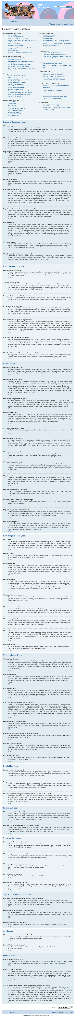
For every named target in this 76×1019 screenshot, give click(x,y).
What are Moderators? (49, 36)
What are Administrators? (50, 35)
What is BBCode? (12, 101)
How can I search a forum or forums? (53, 73)
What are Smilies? (13, 105)
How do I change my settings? (16, 57)
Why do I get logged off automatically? (18, 38)
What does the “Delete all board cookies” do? (20, 52)
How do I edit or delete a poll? (16, 84)
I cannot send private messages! (51, 52)
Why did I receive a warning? (15, 89)
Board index (13, 21)
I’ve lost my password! (14, 43)
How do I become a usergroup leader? (53, 41)
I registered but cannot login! (15, 45)
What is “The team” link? (49, 47)
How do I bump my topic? (14, 96)
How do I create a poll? (14, 80)
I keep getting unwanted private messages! (54, 54)
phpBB (31, 1015)
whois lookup (67, 989)
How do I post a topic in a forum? (16, 75)
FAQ (59, 24)
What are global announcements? (17, 108)
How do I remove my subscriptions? (52, 90)
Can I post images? (13, 107)
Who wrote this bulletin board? (51, 104)
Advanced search (67, 8)
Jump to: (54, 1007)
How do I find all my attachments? (52, 98)
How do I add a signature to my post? (18, 79)
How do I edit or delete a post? (16, 77)
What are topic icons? (13, 115)
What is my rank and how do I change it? (19, 66)
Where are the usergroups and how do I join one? (56, 40)
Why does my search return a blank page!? (54, 76)
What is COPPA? (12, 48)
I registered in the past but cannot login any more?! (21, 47)
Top (10, 133)
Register (65, 24)
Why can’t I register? (13, 50)
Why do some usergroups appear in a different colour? (57, 43)
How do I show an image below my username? (20, 64)
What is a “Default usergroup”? (51, 45)
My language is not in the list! (15, 63)
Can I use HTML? (12, 103)
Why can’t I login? (12, 35)
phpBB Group (56, 961)
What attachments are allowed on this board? (55, 96)
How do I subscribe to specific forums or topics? (56, 89)
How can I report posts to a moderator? (18, 91)
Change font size (71, 21)
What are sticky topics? (14, 112)
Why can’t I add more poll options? (17, 82)
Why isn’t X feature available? (51, 105)
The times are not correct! (14, 59)
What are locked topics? (14, 113)
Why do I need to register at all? (16, 36)
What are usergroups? (49, 38)
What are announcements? (15, 110)
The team (53, 1012)
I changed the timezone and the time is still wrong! (21, 61)
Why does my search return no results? (53, 74)
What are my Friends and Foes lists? (53, 63)
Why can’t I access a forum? (15, 85)
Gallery (53, 24)
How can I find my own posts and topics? (54, 79)
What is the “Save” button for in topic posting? (20, 92)
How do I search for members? (51, 78)
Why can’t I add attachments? (16, 87)
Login (71, 24)
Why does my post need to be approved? (19, 94)
